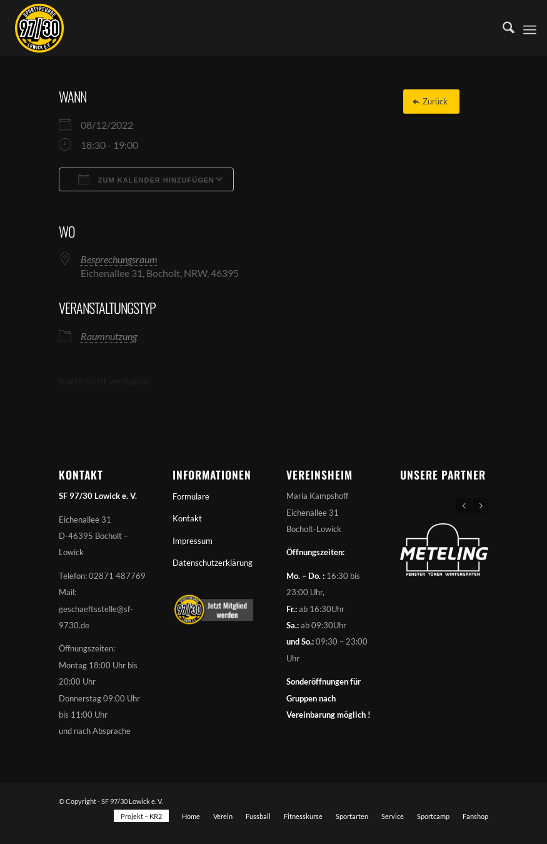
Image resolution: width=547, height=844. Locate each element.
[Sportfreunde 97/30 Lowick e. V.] (39, 28)
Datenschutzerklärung (213, 563)
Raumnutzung (109, 336)
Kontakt (187, 518)
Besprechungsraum (119, 259)
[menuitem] (502, 28)
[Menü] (529, 28)
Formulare (191, 496)
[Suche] (502, 28)
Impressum (193, 541)
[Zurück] (431, 101)
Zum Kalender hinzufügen (146, 179)
